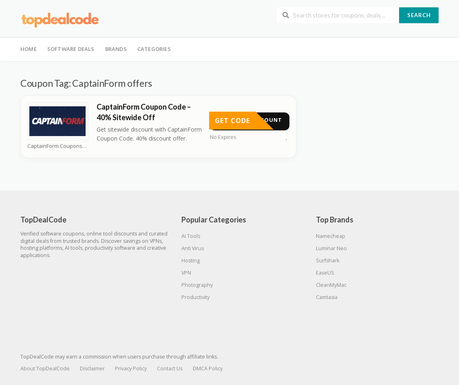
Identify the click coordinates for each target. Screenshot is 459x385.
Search (419, 15)
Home (28, 49)
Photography (197, 285)
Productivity (195, 297)
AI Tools (190, 236)
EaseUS (325, 272)
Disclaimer (92, 368)
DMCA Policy (208, 368)
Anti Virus (192, 248)
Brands (116, 49)
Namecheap (330, 236)
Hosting (190, 260)
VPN (186, 272)
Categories (154, 49)
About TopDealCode (45, 368)
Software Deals (71, 49)
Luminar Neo (331, 248)
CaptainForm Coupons (57, 146)
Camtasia (327, 297)
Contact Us (170, 368)
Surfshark (327, 260)
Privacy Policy (131, 368)
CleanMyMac (331, 285)
